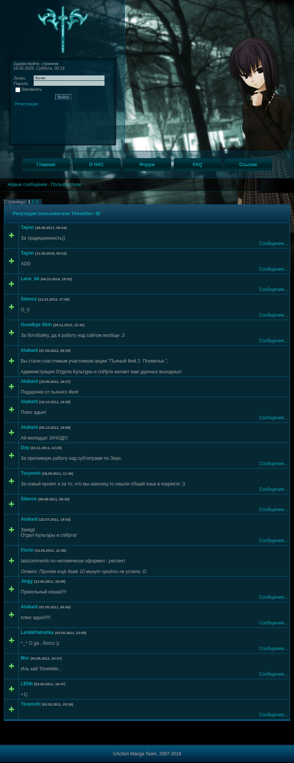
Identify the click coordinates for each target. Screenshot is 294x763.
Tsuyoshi (31, 473)
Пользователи (66, 184)
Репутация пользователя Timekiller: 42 (56, 213)
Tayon (27, 227)
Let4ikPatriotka (37, 632)
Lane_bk (30, 278)
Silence (29, 299)
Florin (27, 550)
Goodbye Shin (36, 324)
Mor (25, 658)
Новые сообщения (27, 184)
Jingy (27, 581)
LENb (27, 683)
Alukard (29, 350)
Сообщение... (273, 243)
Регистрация (26, 103)
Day (25, 447)
